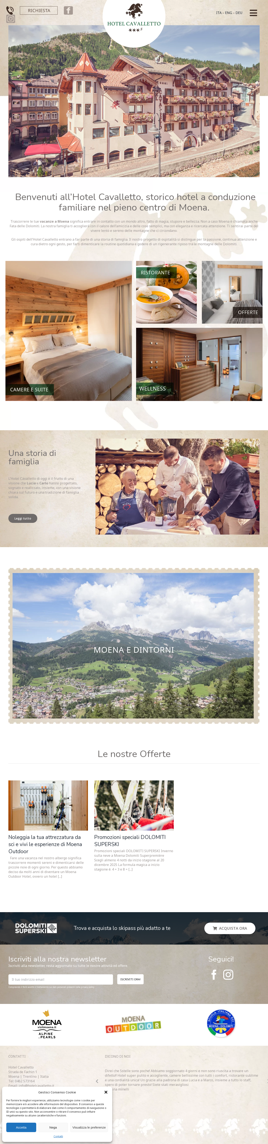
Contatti (58, 1136)
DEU (239, 12)
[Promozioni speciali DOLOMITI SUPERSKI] (134, 805)
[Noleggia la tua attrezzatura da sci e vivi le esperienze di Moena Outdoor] (48, 805)
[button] (106, 1092)
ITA (219, 12)
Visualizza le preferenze (89, 1127)
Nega (53, 1127)
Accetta (21, 1127)
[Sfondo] (134, 569)
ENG (228, 12)
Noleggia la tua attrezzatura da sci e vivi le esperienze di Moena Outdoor (45, 844)
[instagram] (228, 975)
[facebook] (214, 975)
